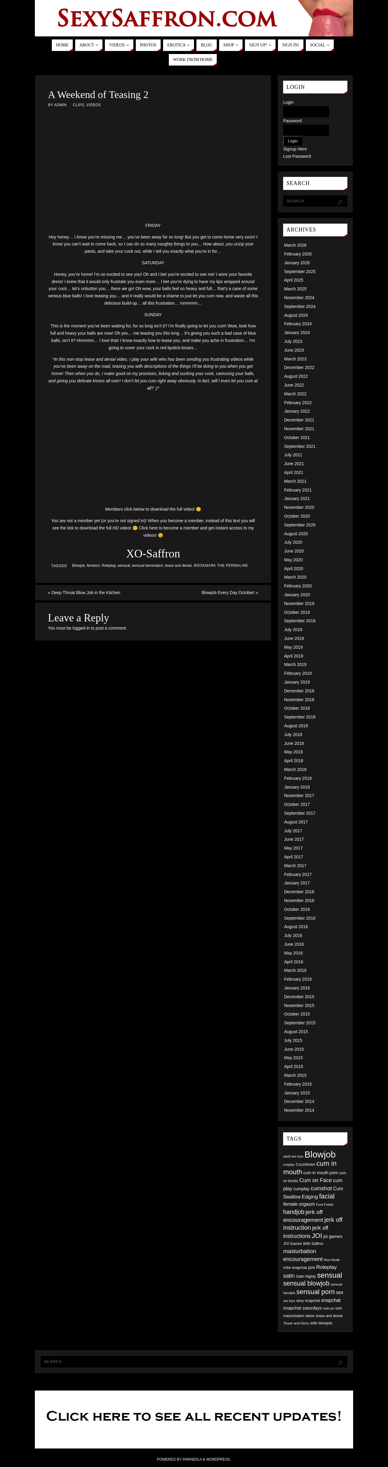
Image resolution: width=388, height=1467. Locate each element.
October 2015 (297, 1014)
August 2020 (296, 533)
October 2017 (297, 804)
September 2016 (300, 918)
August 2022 (296, 376)
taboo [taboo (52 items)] (310, 1316)
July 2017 (293, 830)
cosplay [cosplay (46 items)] (289, 1164)
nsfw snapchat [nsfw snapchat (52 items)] (295, 1268)
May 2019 (293, 647)
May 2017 (293, 848)
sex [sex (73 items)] (339, 1292)
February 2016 (298, 979)
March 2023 (295, 359)
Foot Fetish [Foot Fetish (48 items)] (325, 1204)
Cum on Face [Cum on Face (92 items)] (315, 1180)
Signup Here (295, 149)
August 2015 (296, 1031)
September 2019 (300, 620)
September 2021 (300, 446)
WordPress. (218, 1459)
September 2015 (300, 1022)
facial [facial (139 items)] (327, 1196)
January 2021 (297, 498)
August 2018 (296, 725)
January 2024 (297, 332)
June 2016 (294, 944)
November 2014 (299, 1110)
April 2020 (293, 568)
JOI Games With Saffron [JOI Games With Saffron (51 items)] (303, 1244)
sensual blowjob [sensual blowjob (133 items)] (306, 1283)
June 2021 (294, 463)
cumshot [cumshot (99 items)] (321, 1188)
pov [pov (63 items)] (311, 1267)
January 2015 (297, 1092)
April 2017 (293, 856)
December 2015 (299, 996)
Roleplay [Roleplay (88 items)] (326, 1267)
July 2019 (293, 629)
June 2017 (294, 839)
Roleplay (108, 565)
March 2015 (295, 1075)
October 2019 (297, 612)
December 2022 (299, 367)
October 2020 (297, 516)
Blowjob (78, 565)
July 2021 (293, 454)
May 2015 (293, 1057)
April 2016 (293, 961)
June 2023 (294, 350)
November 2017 (299, 795)
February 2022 (298, 402)
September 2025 (300, 271)
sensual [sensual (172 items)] (329, 1275)
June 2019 (294, 638)
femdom (93, 565)
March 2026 (295, 245)
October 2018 (297, 708)
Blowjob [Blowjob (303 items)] (320, 1154)
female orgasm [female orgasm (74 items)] (299, 1204)
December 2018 (299, 690)
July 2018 (293, 734)
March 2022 (295, 393)
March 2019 (295, 664)
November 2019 (299, 603)
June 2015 (294, 1049)
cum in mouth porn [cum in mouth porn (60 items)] (320, 1172)
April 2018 (293, 760)
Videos (93, 105)
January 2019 (297, 682)
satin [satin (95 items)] (289, 1276)
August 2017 (296, 822)
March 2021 (295, 481)
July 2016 (293, 935)
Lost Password (297, 156)
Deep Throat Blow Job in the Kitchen (84, 592)
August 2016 (296, 926)
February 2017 (298, 874)
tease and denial (178, 565)
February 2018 (298, 778)
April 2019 (293, 656)
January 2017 (297, 883)
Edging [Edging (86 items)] (310, 1197)
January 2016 (297, 987)
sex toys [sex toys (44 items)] (289, 1301)
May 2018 (293, 751)
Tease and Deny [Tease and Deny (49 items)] (296, 1323)
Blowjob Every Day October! (230, 592)
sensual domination (147, 565)
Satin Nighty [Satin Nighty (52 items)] (306, 1276)
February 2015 (298, 1084)
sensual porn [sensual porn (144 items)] (315, 1292)
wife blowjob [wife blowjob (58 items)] (321, 1323)
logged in (81, 628)
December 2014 (299, 1101)
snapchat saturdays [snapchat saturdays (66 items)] (302, 1308)
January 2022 (297, 411)
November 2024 (299, 297)
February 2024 (298, 323)
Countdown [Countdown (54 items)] (305, 1164)
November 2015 (299, 1005)
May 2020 (293, 559)
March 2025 (295, 288)
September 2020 (300, 524)
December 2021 (299, 419)
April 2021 (293, 472)
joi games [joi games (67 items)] (332, 1236)
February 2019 (298, 673)
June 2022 (294, 385)
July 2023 (293, 341)
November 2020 (299, 507)
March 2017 (295, 865)
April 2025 (293, 280)
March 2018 (295, 769)
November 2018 (299, 699)
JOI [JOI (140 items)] (317, 1235)
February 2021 (298, 490)
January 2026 (297, 262)
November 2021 (299, 428)
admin (60, 105)
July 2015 (293, 1040)
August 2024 (296, 315)
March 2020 (295, 577)
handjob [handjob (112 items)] (293, 1211)
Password (292, 120)
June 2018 (294, 743)
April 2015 (293, 1066)
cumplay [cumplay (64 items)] (301, 1188)
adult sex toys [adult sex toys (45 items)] (293, 1156)
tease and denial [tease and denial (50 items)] (329, 1316)
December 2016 (299, 891)
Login (288, 102)
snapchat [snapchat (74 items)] (330, 1300)
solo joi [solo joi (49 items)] (328, 1308)
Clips (78, 105)
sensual (124, 565)
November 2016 (299, 900)
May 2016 (293, 953)
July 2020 (293, 542)
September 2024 (300, 306)
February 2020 (298, 585)
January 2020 (297, 594)
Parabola (192, 1459)
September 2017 (300, 813)
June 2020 (294, 551)
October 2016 (297, 909)
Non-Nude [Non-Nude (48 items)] (332, 1260)
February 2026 (298, 254)
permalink (237, 565)
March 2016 (295, 970)
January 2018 (297, 787)
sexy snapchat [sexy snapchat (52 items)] (308, 1301)
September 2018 (300, 717)
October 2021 (297, 437)
